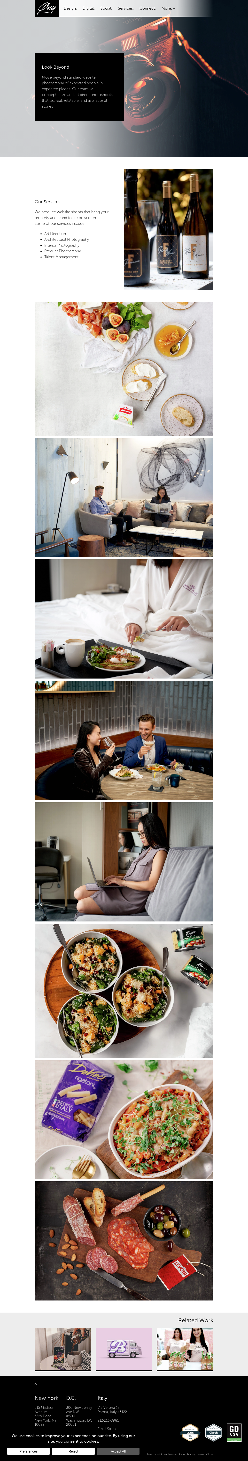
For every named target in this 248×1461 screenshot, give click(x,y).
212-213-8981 (108, 1420)
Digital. (89, 8)
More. (167, 8)
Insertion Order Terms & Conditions (170, 1454)
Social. (106, 8)
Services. (126, 8)
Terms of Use (204, 1454)
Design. (70, 8)
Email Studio (107, 1429)
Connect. (148, 8)
